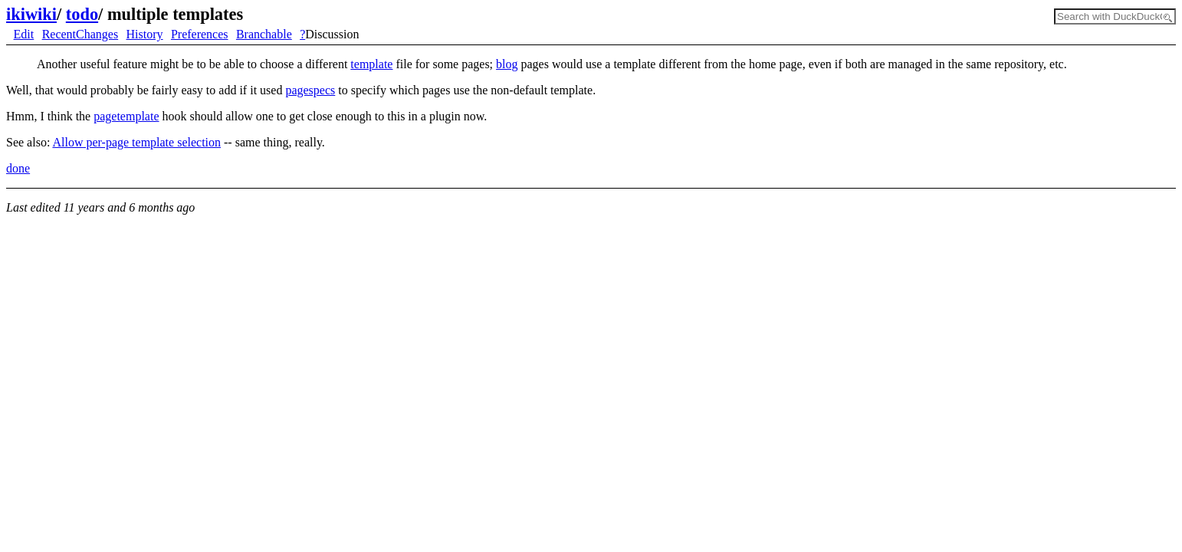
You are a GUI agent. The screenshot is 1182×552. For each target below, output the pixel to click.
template (371, 64)
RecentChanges (80, 34)
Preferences (199, 34)
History (144, 34)
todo (82, 14)
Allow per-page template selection (136, 142)
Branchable (264, 34)
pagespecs (310, 90)
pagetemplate (126, 116)
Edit (24, 34)
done (18, 168)
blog (506, 64)
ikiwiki (31, 14)
